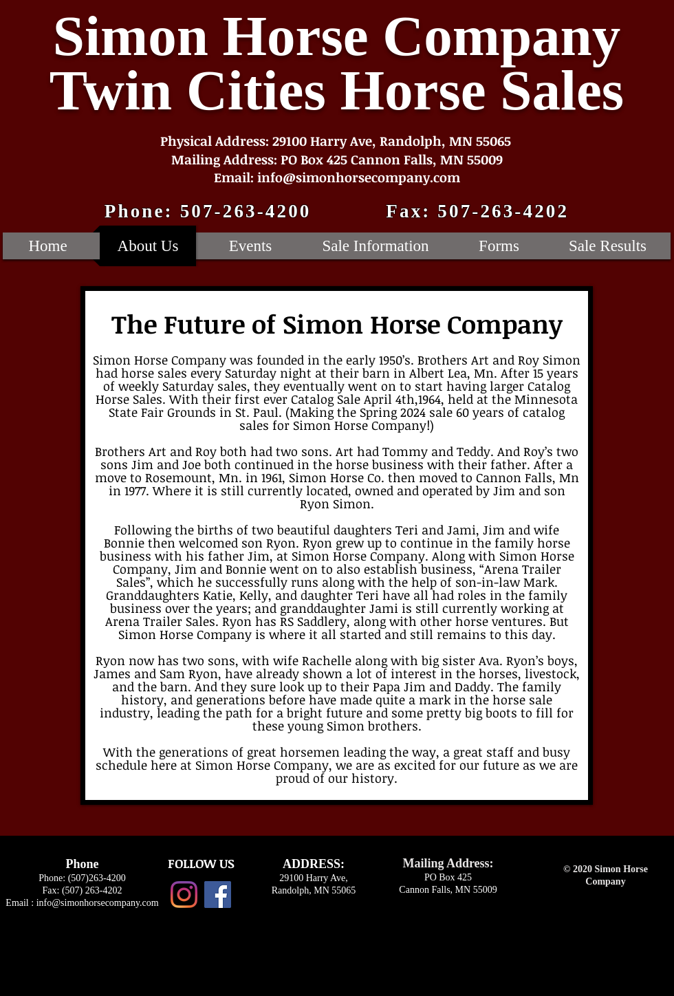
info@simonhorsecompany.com (97, 903)
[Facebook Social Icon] (217, 894)
